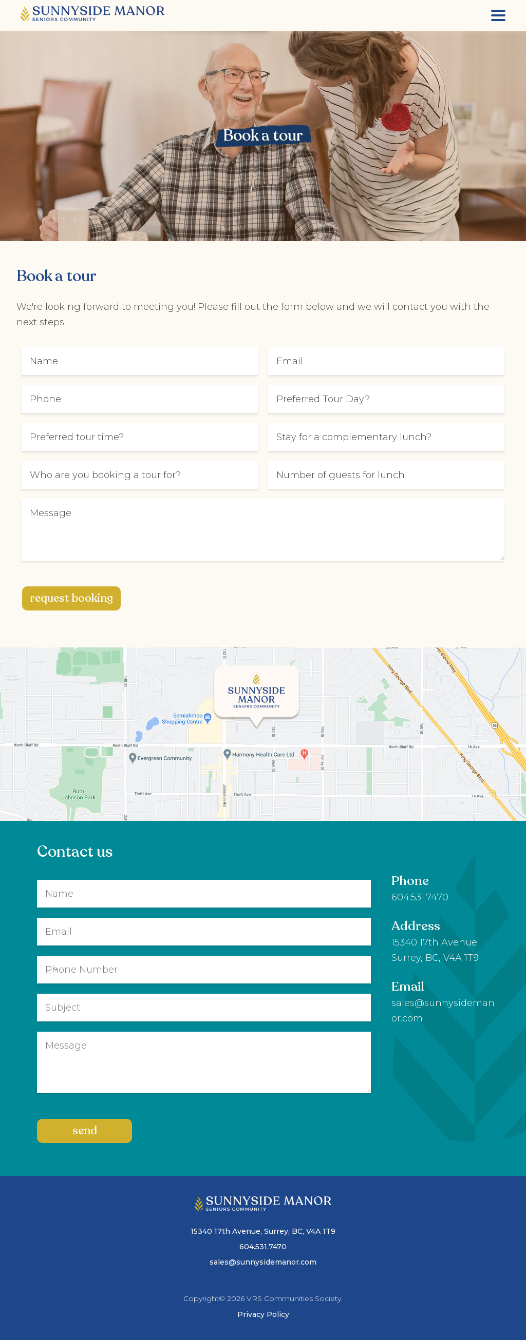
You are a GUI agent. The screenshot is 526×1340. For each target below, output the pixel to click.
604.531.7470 (419, 897)
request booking (71, 598)
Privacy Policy (263, 1314)
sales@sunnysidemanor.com (263, 1262)
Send (84, 1130)
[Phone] (204, 969)
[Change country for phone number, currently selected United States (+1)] (48, 969)
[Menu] (498, 15)
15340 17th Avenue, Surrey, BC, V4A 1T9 (263, 1231)
